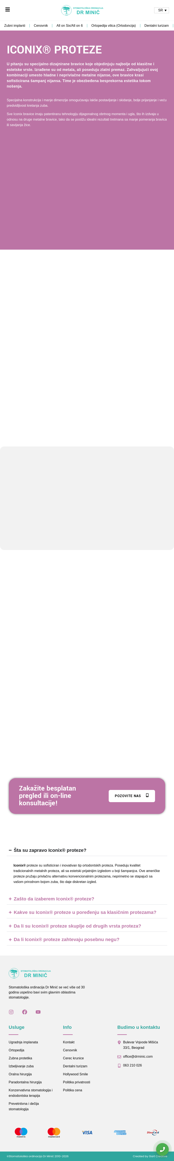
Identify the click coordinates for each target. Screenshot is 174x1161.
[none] (161, 10)
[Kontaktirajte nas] (162, 1149)
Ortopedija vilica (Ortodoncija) (113, 25)
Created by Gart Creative (150, 1156)
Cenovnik (41, 25)
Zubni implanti (14, 25)
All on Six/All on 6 (69, 25)
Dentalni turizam (157, 25)
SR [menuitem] (160, 10)
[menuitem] (161, 10)
